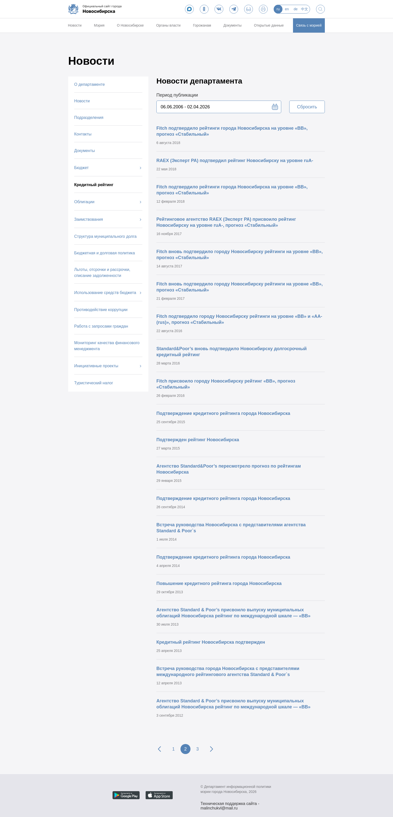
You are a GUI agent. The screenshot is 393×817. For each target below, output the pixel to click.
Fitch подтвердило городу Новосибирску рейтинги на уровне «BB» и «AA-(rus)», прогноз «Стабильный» (239, 319)
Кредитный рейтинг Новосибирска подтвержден (210, 642)
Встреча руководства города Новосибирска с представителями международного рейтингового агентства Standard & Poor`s (227, 671)
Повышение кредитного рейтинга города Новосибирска (218, 583)
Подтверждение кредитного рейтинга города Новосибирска (223, 413)
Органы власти (168, 25)
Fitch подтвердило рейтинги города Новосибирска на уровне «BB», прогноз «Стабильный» (232, 131)
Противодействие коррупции (101, 310)
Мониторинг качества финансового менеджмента (107, 346)
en (287, 9)
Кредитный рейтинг (93, 185)
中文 (304, 9)
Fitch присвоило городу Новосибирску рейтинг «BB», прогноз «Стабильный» (225, 384)
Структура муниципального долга (105, 236)
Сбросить (307, 106)
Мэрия (99, 25)
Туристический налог (93, 383)
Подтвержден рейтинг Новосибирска (197, 439)
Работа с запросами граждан (101, 326)
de (296, 9)
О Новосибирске (130, 25)
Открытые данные (269, 25)
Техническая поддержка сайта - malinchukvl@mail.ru (230, 804)
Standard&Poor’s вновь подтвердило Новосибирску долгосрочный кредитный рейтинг (231, 351)
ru (277, 9)
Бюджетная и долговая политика (104, 253)
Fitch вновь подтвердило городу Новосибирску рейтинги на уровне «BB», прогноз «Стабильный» (239, 254)
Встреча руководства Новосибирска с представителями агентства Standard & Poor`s (231, 527)
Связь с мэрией (309, 25)
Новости (74, 25)
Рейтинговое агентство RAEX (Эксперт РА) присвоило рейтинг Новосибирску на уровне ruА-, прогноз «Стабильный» (226, 222)
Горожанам (202, 25)
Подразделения (88, 117)
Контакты (82, 134)
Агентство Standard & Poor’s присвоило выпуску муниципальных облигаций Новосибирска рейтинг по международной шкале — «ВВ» (233, 612)
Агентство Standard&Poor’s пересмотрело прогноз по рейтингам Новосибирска (228, 469)
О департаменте (89, 84)
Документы (233, 25)
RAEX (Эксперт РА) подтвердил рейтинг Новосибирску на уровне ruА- (234, 160)
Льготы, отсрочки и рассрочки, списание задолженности (102, 272)
